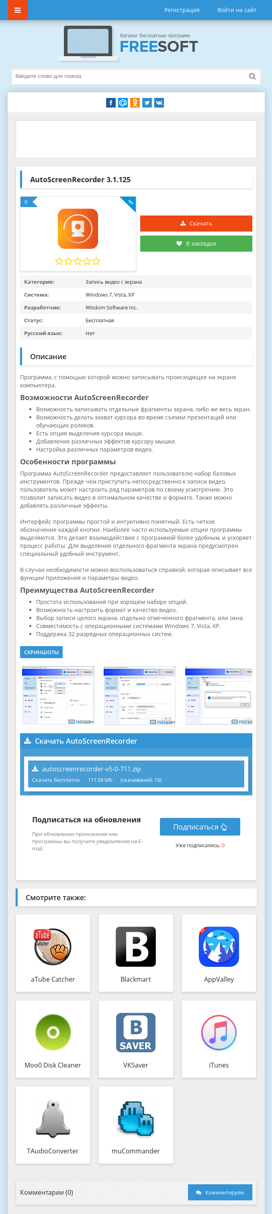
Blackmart (136, 979)
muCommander (136, 1151)
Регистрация (182, 10)
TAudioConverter (53, 1151)
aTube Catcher (53, 979)
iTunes (219, 1065)
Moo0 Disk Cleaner (53, 1065)
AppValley (219, 979)
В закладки (196, 243)
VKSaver (135, 1065)
